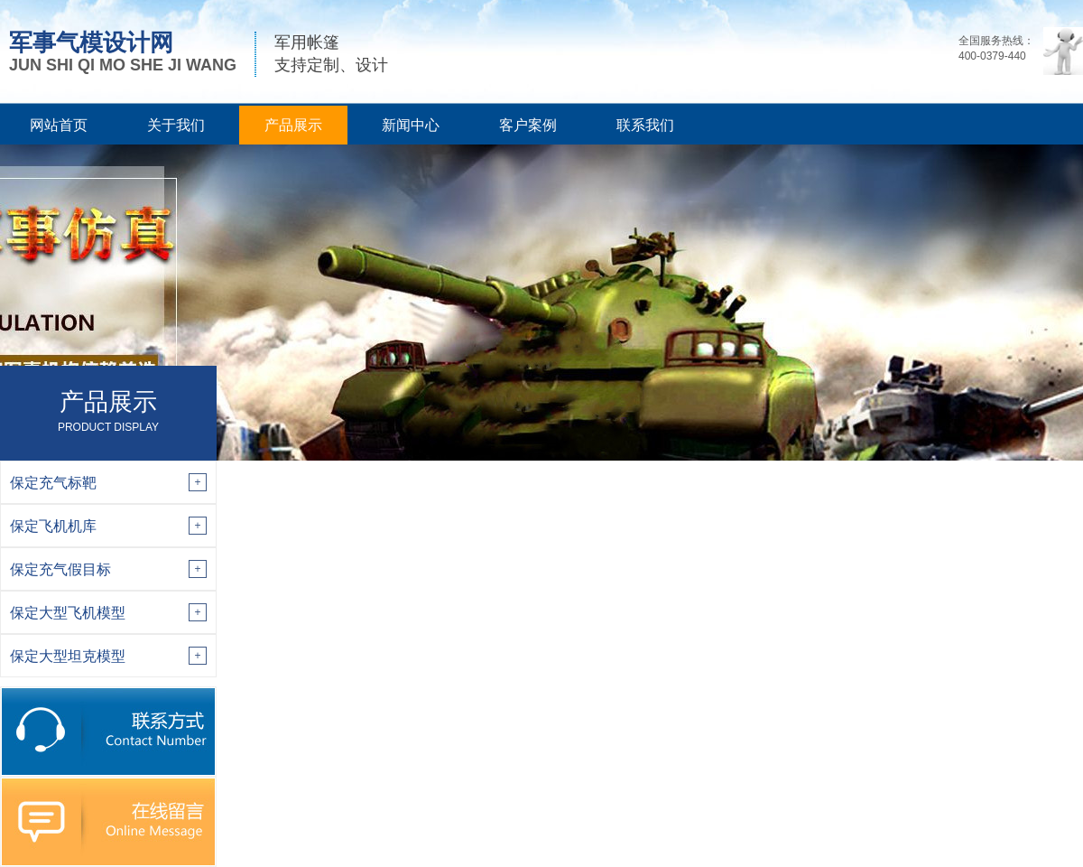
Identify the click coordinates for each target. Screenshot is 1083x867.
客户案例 (528, 125)
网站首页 (59, 125)
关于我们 (176, 125)
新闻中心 (411, 125)
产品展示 (293, 125)
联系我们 (645, 125)
